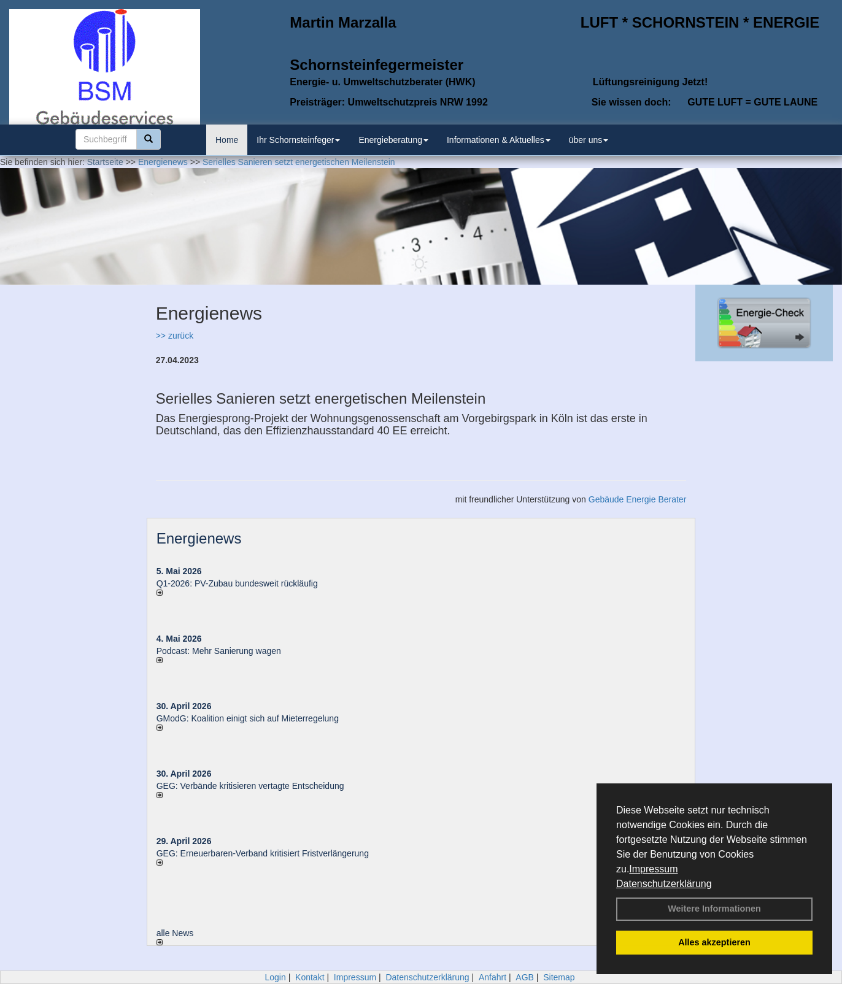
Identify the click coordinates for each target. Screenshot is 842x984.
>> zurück (174, 335)
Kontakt (309, 977)
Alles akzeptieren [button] (714, 942)
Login (275, 977)
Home (226, 140)
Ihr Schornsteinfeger (298, 140)
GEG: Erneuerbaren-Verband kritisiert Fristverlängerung (263, 853)
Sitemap (558, 977)
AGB (525, 977)
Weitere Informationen (714, 908)
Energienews (199, 538)
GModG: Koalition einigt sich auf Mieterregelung (247, 718)
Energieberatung (393, 140)
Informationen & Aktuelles (498, 140)
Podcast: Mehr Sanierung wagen (218, 651)
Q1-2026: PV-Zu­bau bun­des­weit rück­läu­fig (237, 583)
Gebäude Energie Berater (638, 499)
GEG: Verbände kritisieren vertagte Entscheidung (250, 786)
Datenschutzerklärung (664, 883)
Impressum (653, 869)
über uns (588, 140)
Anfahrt (492, 977)
